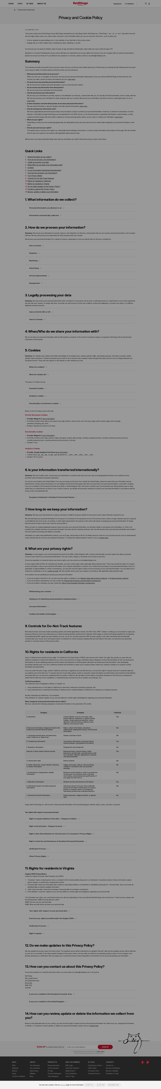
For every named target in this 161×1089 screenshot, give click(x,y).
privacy (62, 1085)
